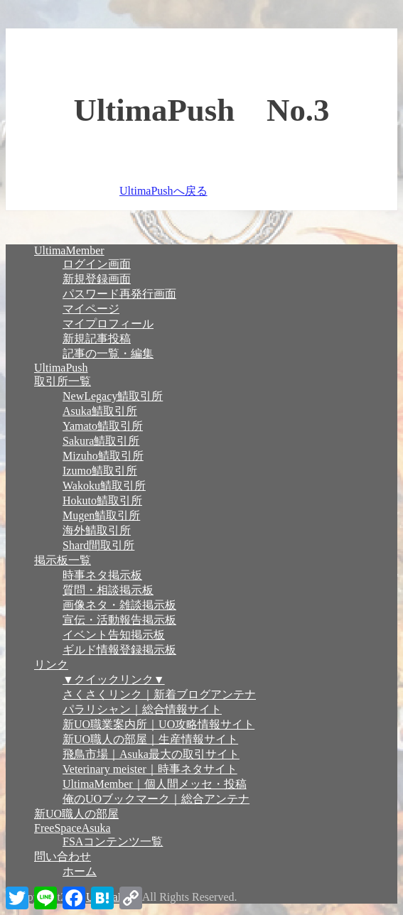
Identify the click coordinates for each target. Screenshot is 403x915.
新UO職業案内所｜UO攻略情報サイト (158, 724)
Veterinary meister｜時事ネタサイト (150, 769)
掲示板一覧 (62, 560)
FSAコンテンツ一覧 (113, 841)
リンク (51, 665)
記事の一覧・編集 (108, 353)
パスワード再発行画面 (119, 294)
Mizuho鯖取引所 (103, 456)
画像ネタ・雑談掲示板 (119, 605)
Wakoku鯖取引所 (104, 486)
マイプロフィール (108, 324)
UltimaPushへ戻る (163, 191)
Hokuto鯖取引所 (102, 500)
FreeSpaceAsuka (72, 828)
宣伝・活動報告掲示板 (119, 620)
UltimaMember (69, 250)
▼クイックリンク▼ (114, 679)
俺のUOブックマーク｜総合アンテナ (156, 799)
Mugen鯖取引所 (101, 515)
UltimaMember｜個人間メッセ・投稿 (155, 784)
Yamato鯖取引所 (103, 426)
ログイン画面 (97, 264)
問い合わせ (62, 856)
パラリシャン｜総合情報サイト (142, 709)
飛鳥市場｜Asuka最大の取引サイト (151, 754)
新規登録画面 (97, 279)
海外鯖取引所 (97, 530)
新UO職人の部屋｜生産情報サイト (150, 739)
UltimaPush (61, 368)
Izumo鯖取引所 (100, 471)
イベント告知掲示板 (114, 635)
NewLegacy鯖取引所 (113, 396)
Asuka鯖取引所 (100, 411)
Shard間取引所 (98, 545)
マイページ (91, 309)
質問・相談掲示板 (108, 590)
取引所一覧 (62, 381)
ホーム (80, 871)
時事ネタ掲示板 (102, 575)
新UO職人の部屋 (76, 814)
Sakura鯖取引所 (101, 441)
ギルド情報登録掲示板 (119, 650)
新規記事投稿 (97, 338)
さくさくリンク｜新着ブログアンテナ (159, 694)
